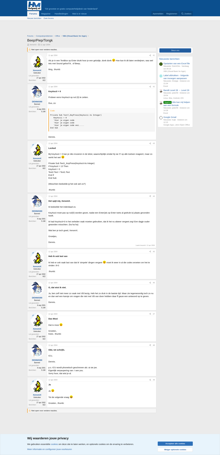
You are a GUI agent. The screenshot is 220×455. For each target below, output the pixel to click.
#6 (154, 283)
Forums (33, 13)
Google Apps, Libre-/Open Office (176, 125)
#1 (154, 55)
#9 (154, 380)
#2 (154, 87)
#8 (154, 345)
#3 (154, 143)
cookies (54, 444)
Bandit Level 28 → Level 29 (176, 90)
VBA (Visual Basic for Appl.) (174, 71)
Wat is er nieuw (79, 13)
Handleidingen (61, 13)
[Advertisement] (78, 28)
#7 (154, 314)
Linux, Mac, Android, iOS (173, 98)
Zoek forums (48, 18)
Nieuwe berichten (34, 18)
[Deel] (150, 55)
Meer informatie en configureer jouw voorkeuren (49, 449)
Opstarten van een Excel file (176, 63)
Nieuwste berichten (169, 59)
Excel (165, 86)
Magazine (45, 13)
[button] (89, 13)
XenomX (33, 45)
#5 (154, 252)
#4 (154, 196)
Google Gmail (169, 117)
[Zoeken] (186, 13)
